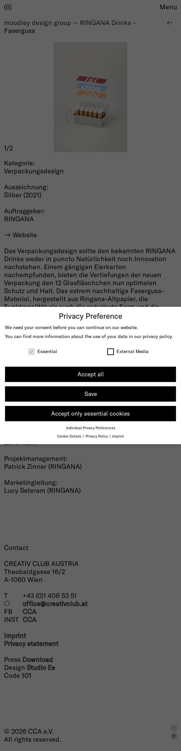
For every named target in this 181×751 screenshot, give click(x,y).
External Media (128, 351)
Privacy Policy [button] (97, 436)
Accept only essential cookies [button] (90, 413)
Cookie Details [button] (69, 436)
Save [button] (90, 393)
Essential (42, 351)
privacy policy (157, 336)
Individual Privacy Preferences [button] (90, 428)
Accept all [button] (90, 374)
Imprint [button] (118, 436)
